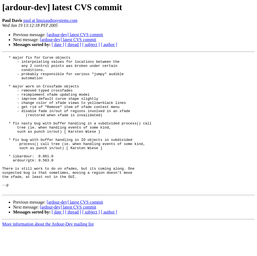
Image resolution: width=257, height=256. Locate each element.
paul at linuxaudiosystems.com (50, 20)
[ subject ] (91, 44)
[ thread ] (73, 44)
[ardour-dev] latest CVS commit (75, 34)
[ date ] (58, 44)
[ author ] (109, 44)
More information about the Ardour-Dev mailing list (48, 251)
